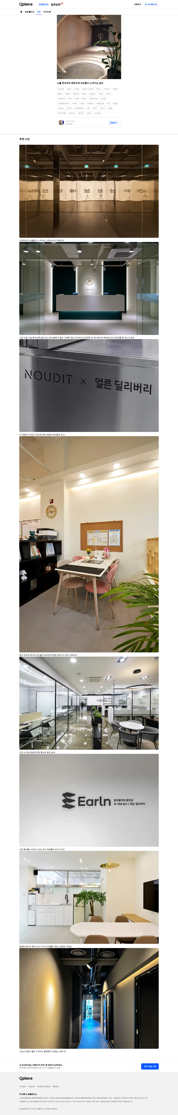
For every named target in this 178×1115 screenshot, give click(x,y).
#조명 (82, 103)
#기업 (77, 89)
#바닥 (84, 99)
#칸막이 (81, 113)
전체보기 (113, 123)
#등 (108, 103)
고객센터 (22, 1086)
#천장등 (90, 103)
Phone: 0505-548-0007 (83, 1098)
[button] (156, 148)
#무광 (69, 108)
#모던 (98, 89)
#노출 (74, 103)
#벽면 (77, 99)
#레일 (115, 103)
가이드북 (47, 12)
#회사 (69, 89)
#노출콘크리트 (63, 103)
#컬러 (60, 94)
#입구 (95, 108)
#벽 (70, 99)
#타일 (110, 108)
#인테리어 (62, 99)
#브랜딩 (98, 113)
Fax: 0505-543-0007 (100, 1098)
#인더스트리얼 (87, 89)
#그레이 (107, 89)
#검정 (84, 94)
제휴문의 (137, 4)
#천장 (108, 94)
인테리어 (43, 4)
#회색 (115, 89)
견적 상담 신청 (150, 1066)
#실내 (101, 94)
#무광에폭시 (79, 108)
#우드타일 (62, 113)
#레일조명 (100, 103)
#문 (88, 108)
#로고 (89, 113)
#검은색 (76, 94)
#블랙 (68, 94)
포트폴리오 (29, 12)
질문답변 (56, 4)
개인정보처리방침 (43, 1086)
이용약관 (31, 1086)
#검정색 (93, 94)
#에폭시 (61, 108)
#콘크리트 (93, 99)
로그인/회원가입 (151, 4)
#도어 (102, 108)
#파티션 (72, 113)
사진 (39, 12)
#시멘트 (103, 99)
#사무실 (61, 89)
